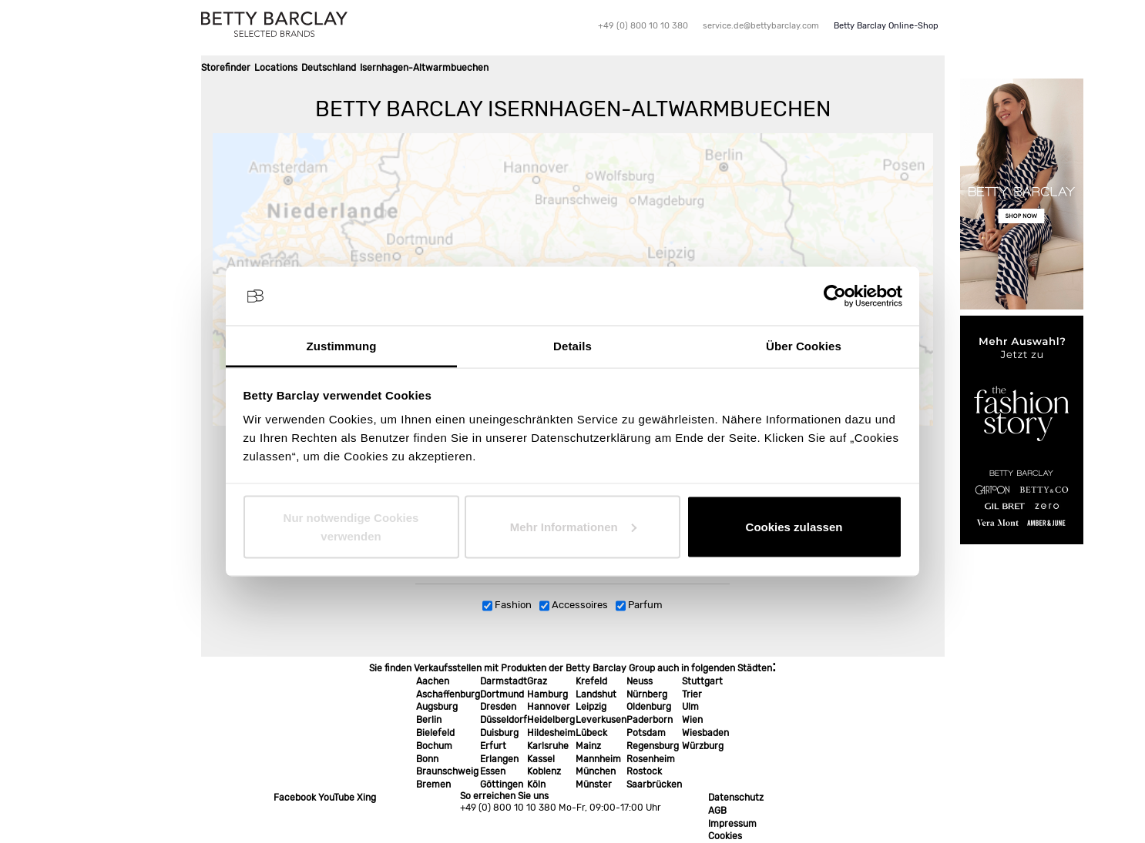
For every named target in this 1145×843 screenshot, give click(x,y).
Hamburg (547, 694)
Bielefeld (435, 733)
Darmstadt (503, 681)
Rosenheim (650, 759)
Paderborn (649, 719)
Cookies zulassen (794, 526)
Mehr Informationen (573, 526)
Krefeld (591, 681)
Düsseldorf (503, 719)
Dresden (498, 706)
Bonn (427, 759)
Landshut (596, 694)
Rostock (644, 771)
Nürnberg (646, 694)
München (596, 771)
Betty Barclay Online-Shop (886, 26)
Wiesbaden (705, 733)
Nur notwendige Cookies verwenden (351, 526)
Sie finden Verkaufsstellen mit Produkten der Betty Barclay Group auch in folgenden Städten (570, 668)
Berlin (429, 719)
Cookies (725, 836)
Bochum (434, 746)
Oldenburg (648, 706)
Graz (537, 681)
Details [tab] (572, 346)
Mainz (588, 746)
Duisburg (499, 733)
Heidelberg (551, 719)
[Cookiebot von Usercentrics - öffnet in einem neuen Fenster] (834, 296)
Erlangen (499, 759)
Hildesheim (551, 733)
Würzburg (703, 746)
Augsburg (437, 706)
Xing (366, 797)
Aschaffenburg (448, 694)
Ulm (690, 706)
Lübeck (591, 733)
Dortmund (502, 694)
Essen (492, 771)
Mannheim (598, 759)
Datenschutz (736, 797)
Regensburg (652, 746)
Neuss (639, 681)
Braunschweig (447, 771)
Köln (536, 784)
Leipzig (591, 706)
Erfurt (493, 746)
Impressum (732, 823)
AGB (717, 810)
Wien (692, 719)
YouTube (336, 797)
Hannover (548, 706)
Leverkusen (601, 719)
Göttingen (501, 784)
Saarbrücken (654, 784)
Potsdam (646, 733)
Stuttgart (702, 681)
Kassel (541, 759)
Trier (692, 694)
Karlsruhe (548, 746)
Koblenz (544, 771)
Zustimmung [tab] (342, 346)
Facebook (295, 797)
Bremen (433, 784)
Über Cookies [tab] (803, 346)
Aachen (432, 681)
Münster (594, 784)
